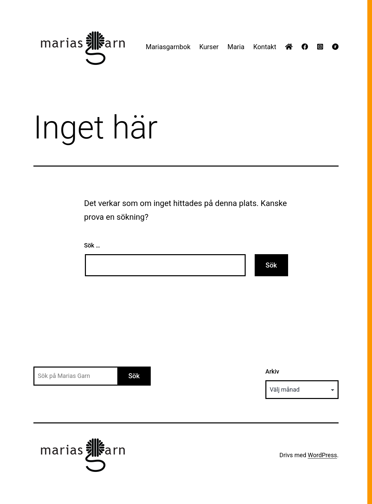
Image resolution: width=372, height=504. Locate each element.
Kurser (209, 47)
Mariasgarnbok (168, 47)
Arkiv (272, 371)
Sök (134, 376)
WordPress (322, 455)
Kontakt (264, 47)
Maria (235, 47)
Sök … (92, 245)
